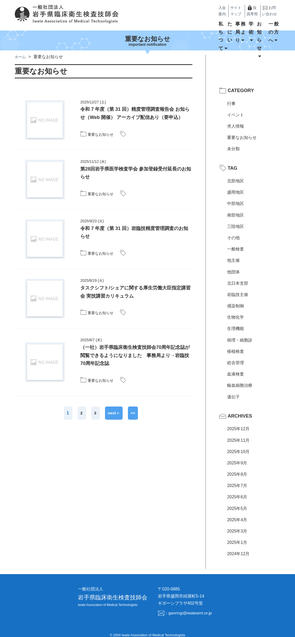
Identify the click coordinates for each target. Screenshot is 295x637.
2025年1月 (237, 536)
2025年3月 (237, 525)
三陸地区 (235, 220)
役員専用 (236, 8)
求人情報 (235, 120)
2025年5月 (237, 502)
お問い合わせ (264, 8)
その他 (233, 231)
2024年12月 (238, 547)
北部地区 (235, 174)
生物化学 (235, 311)
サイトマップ (211, 8)
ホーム (21, 50)
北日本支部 (237, 277)
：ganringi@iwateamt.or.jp (188, 606)
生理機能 (235, 322)
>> (133, 406)
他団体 (233, 265)
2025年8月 (237, 468)
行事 (231, 97)
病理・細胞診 (239, 334)
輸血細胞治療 (239, 379)
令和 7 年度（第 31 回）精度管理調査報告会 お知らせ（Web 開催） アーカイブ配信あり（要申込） (134, 107)
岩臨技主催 (237, 288)
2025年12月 (238, 422)
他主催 (233, 254)
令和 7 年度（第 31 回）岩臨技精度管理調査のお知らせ (134, 226)
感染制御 (235, 299)
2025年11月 (238, 434)
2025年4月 (237, 513)
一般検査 (235, 242)
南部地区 (235, 209)
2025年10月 (238, 445)
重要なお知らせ (242, 131)
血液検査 (235, 367)
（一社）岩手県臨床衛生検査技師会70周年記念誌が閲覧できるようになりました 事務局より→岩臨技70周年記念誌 (135, 349)
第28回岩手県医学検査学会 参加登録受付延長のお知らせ (135, 166)
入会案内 (189, 8)
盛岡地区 (235, 186)
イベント (235, 108)
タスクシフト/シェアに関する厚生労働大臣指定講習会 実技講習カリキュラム (135, 285)
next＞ (113, 406)
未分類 (233, 143)
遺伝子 (233, 390)
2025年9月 (237, 456)
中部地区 (235, 197)
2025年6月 (237, 491)
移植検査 (235, 345)
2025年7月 (237, 479)
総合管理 (235, 356)
